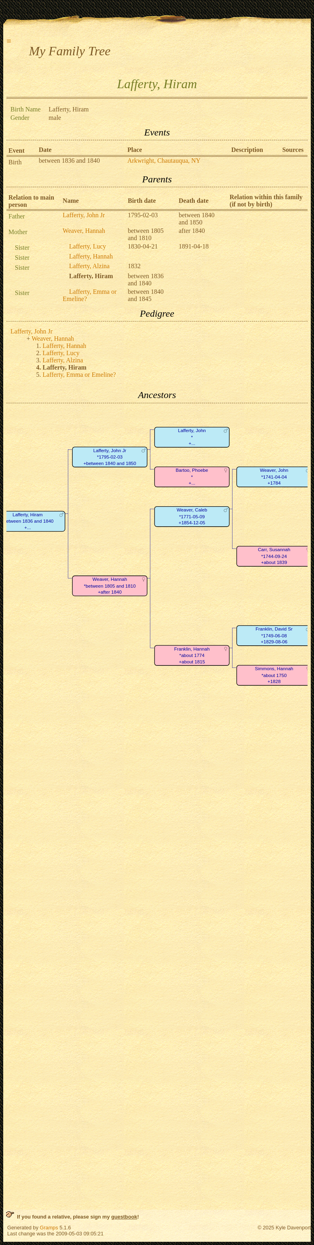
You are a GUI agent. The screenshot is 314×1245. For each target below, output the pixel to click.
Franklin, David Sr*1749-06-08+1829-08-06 (273, 635)
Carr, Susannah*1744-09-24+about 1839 (274, 556)
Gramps (49, 1228)
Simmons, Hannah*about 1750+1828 (274, 675)
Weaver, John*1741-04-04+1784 (274, 476)
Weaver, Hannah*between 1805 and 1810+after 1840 (110, 585)
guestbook (124, 1217)
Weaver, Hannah (84, 230)
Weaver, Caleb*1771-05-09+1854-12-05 (192, 516)
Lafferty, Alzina (89, 266)
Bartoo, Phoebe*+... (192, 476)
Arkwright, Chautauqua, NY (163, 160)
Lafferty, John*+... (192, 437)
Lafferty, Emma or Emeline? (79, 374)
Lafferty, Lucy (87, 246)
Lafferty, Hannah (91, 256)
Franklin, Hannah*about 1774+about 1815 (192, 655)
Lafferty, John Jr (84, 215)
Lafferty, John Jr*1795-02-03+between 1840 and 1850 (110, 457)
